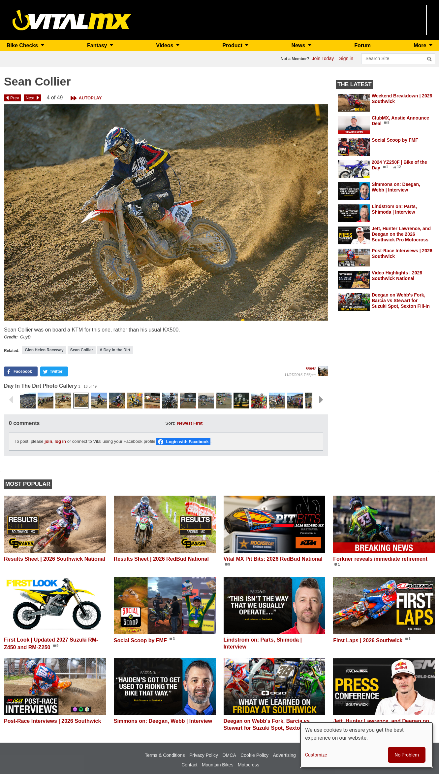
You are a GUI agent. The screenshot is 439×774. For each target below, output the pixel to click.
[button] (166, 212)
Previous (11, 400)
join (48, 441)
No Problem (406, 754)
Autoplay (90, 97)
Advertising (284, 755)
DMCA (229, 755)
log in (60, 441)
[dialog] (366, 744)
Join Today (323, 58)
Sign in (346, 58)
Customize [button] (316, 754)
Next (30, 97)
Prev (14, 97)
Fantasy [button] (98, 45)
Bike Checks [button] (23, 45)
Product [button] (233, 45)
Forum (362, 45)
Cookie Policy (254, 755)
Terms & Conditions (165, 755)
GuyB (311, 368)
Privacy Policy (203, 755)
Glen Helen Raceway (44, 350)
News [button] (299, 45)
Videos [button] (165, 45)
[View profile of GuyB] (323, 371)
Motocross (248, 764)
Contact (189, 764)
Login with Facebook (187, 441)
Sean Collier (81, 350)
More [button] (421, 45)
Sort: (170, 423)
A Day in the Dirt (115, 350)
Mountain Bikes (218, 764)
